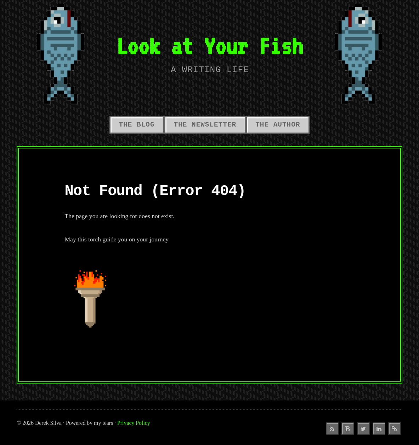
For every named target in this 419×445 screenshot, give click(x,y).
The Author (277, 125)
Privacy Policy (133, 423)
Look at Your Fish (209, 45)
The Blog (137, 125)
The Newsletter (205, 125)
